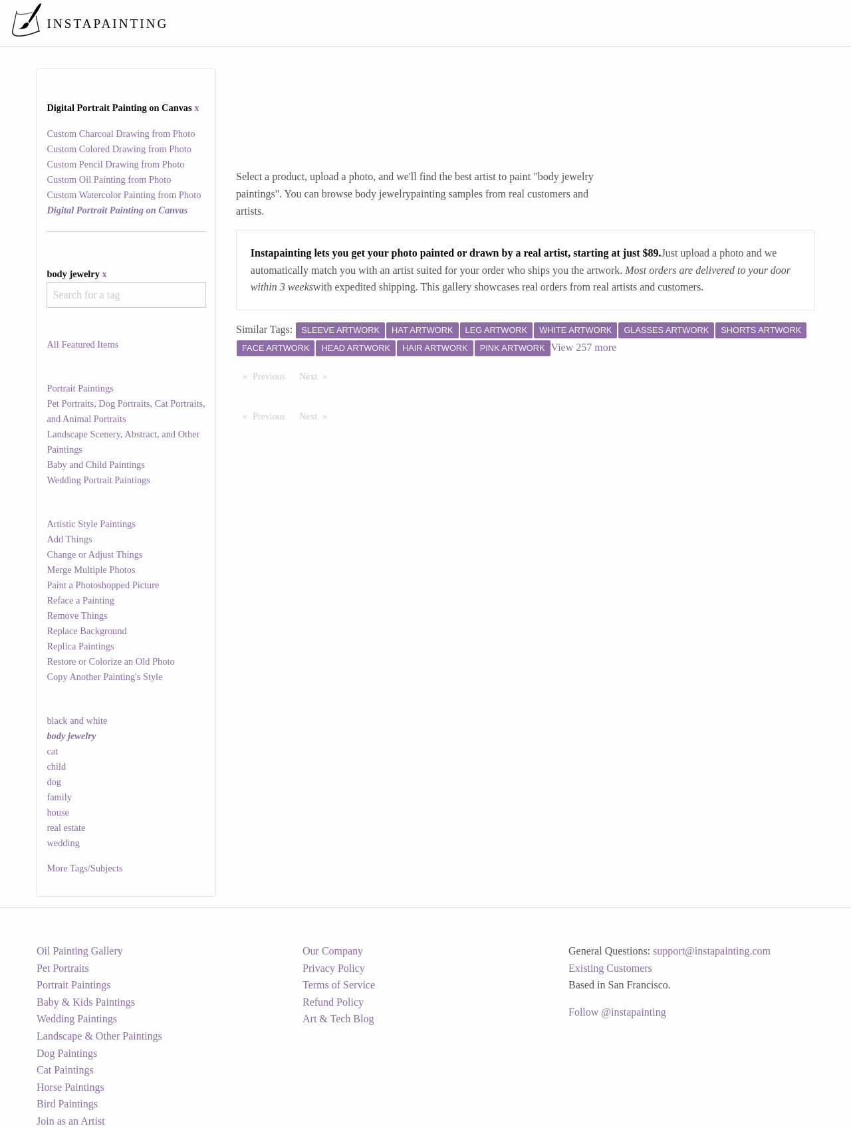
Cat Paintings (65, 1069)
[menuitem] (561, 23)
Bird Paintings (67, 1103)
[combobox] (126, 295)
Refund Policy (333, 1002)
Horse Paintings (70, 1087)
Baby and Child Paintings (96, 464)
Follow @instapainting (617, 1012)
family (59, 797)
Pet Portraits (63, 968)
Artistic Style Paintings (91, 523)
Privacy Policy (334, 968)
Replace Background (86, 630)
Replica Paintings (80, 646)
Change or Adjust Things (94, 554)
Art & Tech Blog (338, 1018)
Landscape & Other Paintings (99, 1036)
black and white (77, 720)
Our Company (333, 951)
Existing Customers (610, 968)
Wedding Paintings (77, 1018)
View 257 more (584, 347)
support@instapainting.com (712, 951)
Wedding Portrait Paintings (98, 480)
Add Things (69, 539)
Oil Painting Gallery (80, 951)
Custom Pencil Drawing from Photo (115, 164)
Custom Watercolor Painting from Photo (124, 194)
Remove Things (77, 615)
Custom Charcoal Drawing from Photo (121, 133)
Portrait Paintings (80, 388)
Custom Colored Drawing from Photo (119, 149)
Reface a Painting (80, 600)
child (56, 766)
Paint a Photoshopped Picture (103, 585)
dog (54, 781)
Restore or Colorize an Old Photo (110, 661)
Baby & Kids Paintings (86, 1002)
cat (52, 751)
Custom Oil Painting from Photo (109, 179)
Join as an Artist (71, 1121)
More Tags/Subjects (84, 868)
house (58, 812)
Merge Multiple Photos (91, 569)
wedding (63, 843)
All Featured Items (82, 344)
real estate (66, 827)
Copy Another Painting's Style (104, 676)
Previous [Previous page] (272, 376)
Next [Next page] (316, 376)
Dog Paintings (67, 1053)
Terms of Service (339, 984)
